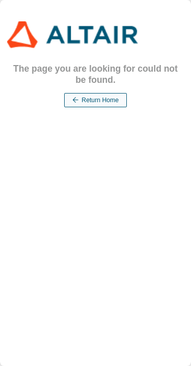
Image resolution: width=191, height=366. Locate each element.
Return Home (95, 100)
